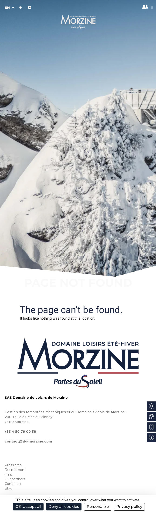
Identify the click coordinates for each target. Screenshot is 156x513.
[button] (152, 7)
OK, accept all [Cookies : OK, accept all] (28, 506)
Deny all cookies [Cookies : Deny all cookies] (63, 506)
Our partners (15, 479)
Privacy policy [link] (129, 506)
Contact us (13, 484)
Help (8, 474)
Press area (13, 465)
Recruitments (16, 470)
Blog (8, 488)
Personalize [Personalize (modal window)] (98, 506)
